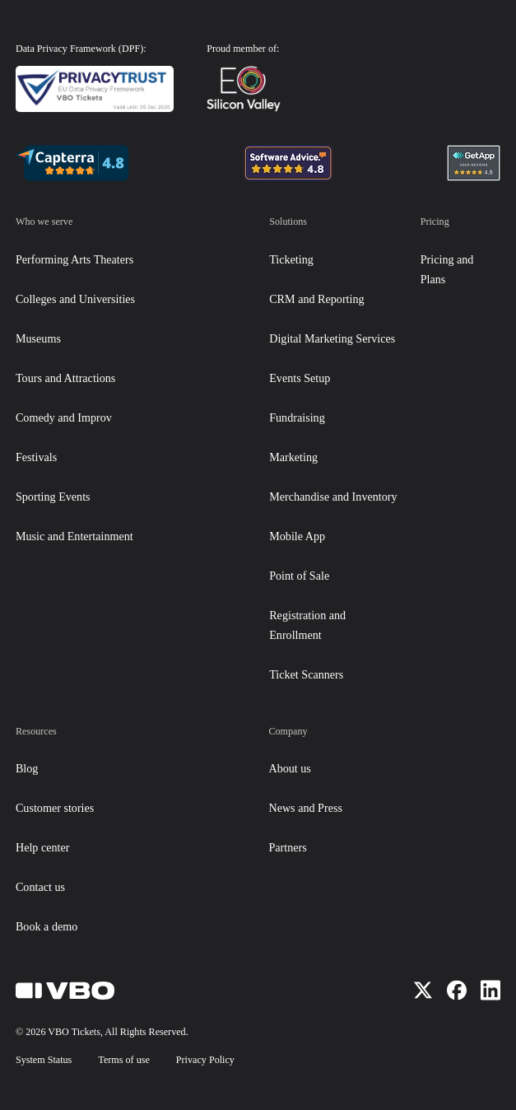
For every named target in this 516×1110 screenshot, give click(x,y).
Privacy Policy (205, 1060)
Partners (287, 847)
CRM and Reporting (316, 298)
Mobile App (297, 536)
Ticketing (291, 259)
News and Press (305, 807)
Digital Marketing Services (332, 338)
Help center (43, 847)
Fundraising (297, 417)
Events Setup (299, 378)
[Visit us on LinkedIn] (490, 990)
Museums (38, 338)
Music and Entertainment (74, 536)
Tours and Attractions (65, 378)
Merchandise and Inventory (333, 496)
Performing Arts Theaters (74, 259)
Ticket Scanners (306, 674)
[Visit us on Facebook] (457, 990)
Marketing (293, 457)
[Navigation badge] (72, 163)
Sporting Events (53, 496)
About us (289, 768)
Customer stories (55, 807)
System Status (44, 1060)
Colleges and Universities (75, 298)
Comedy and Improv (64, 417)
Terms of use (123, 1060)
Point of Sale (299, 575)
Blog (27, 768)
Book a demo (46, 926)
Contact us (40, 886)
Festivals (36, 457)
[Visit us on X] (423, 990)
